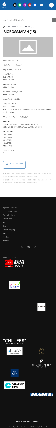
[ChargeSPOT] (15, 385)
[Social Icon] (21, 246)
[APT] (15, 263)
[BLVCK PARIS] (41, 263)
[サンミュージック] (15, 275)
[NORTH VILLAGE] (41, 372)
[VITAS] (41, 307)
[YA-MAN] (41, 319)
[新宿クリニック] (41, 363)
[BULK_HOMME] (41, 341)
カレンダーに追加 (16, 163)
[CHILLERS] (15, 341)
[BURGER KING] (15, 307)
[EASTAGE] (41, 394)
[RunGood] (41, 329)
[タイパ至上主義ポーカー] (41, 275)
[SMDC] (41, 385)
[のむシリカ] (15, 329)
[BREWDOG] (41, 297)
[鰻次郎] (15, 372)
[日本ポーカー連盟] (15, 407)
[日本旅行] (15, 285)
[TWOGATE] (15, 297)
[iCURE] (15, 351)
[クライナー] (15, 319)
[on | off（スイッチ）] (15, 394)
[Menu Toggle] (42, 5)
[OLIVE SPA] (15, 363)
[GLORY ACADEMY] (41, 285)
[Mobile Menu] (51, 5)
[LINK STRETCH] (41, 351)
